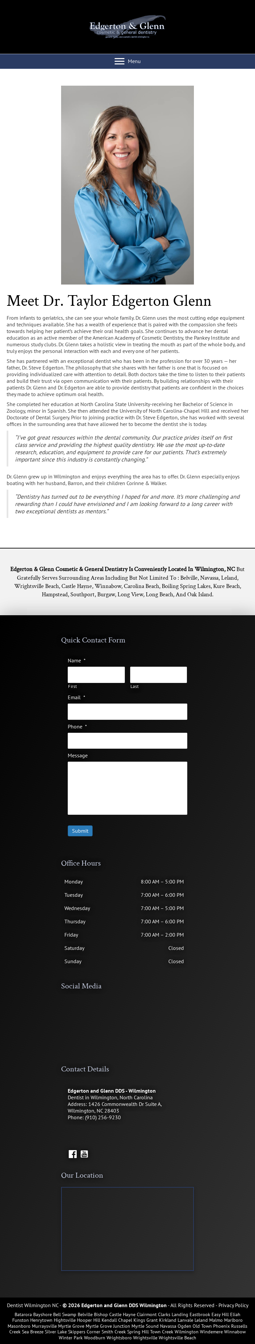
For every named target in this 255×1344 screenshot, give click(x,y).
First (72, 686)
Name (77, 660)
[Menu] (127, 61)
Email (76, 697)
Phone (77, 726)
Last (134, 686)
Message (78, 755)
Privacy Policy (233, 1305)
